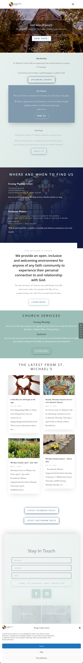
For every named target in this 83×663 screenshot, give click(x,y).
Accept (41, 646)
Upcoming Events (43, 79)
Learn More (39, 302)
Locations (41, 351)
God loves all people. (41, 25)
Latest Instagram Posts (41, 520)
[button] (80, 628)
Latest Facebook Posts (42, 510)
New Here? (41, 37)
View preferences (41, 658)
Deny (41, 652)
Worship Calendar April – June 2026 (24, 462)
